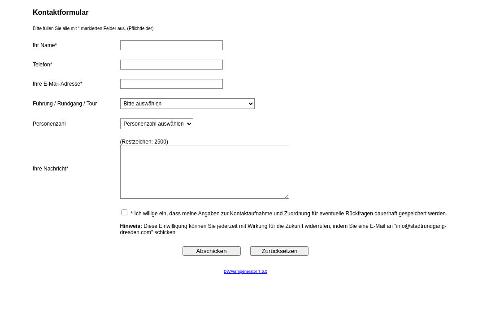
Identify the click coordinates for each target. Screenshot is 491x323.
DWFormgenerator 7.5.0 (245, 271)
